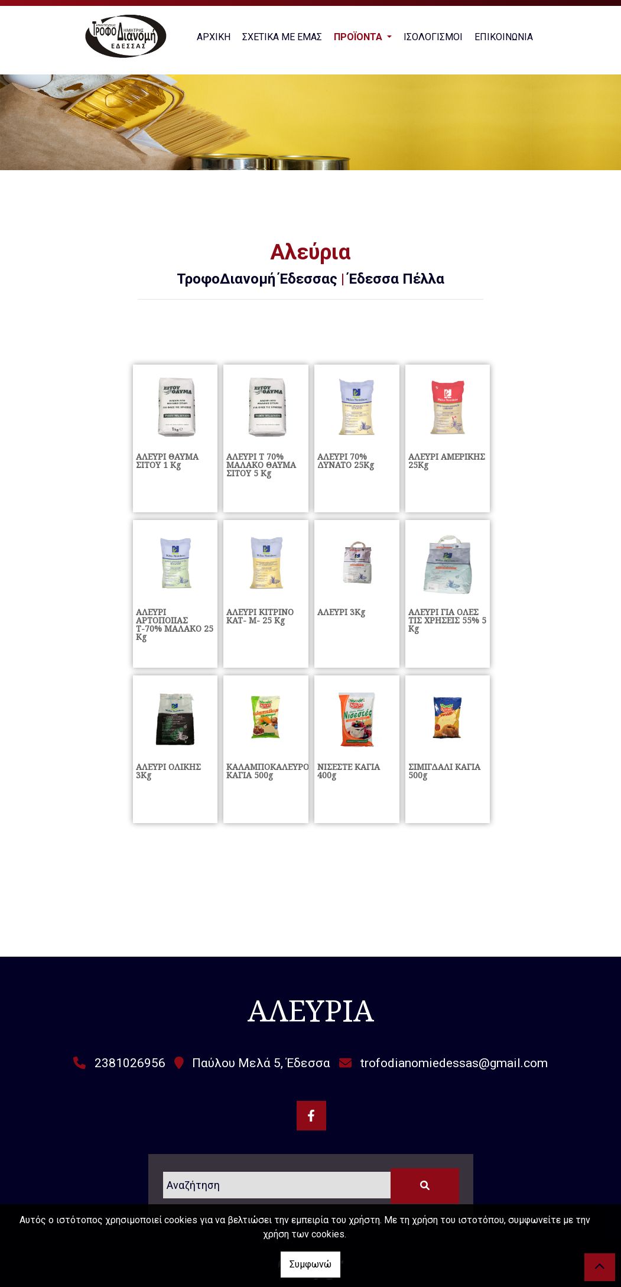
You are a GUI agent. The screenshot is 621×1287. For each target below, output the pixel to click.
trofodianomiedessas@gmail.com (454, 1063)
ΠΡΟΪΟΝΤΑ (359, 37)
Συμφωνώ (310, 1264)
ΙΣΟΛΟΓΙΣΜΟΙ (433, 37)
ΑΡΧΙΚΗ (213, 37)
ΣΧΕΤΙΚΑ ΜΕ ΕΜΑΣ (282, 37)
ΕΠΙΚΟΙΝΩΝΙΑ (503, 37)
